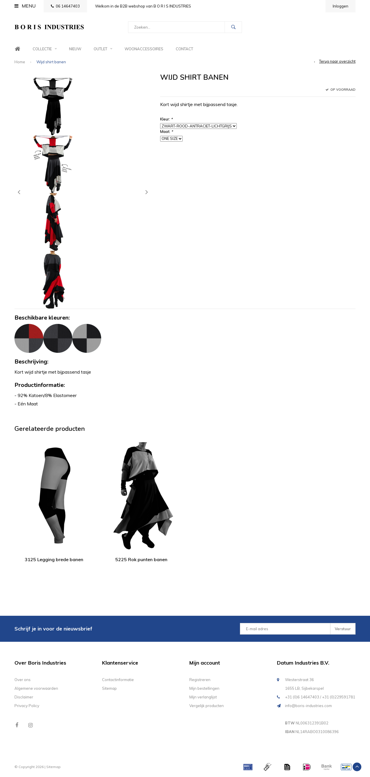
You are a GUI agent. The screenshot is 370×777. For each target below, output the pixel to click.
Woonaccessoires (144, 49)
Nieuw (75, 49)
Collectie (45, 49)
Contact (184, 49)
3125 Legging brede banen (54, 559)
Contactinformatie (118, 679)
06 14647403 (65, 6)
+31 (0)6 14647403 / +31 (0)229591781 (320, 697)
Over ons (22, 679)
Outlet (103, 49)
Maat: (166, 131)
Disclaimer (23, 697)
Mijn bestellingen (204, 688)
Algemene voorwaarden (36, 688)
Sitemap (109, 688)
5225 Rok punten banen (141, 559)
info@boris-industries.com (308, 705)
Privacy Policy (26, 705)
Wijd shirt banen (51, 62)
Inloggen (340, 6)
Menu (25, 6)
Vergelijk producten (206, 705)
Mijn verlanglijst (203, 697)
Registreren (199, 679)
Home (17, 49)
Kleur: (166, 119)
